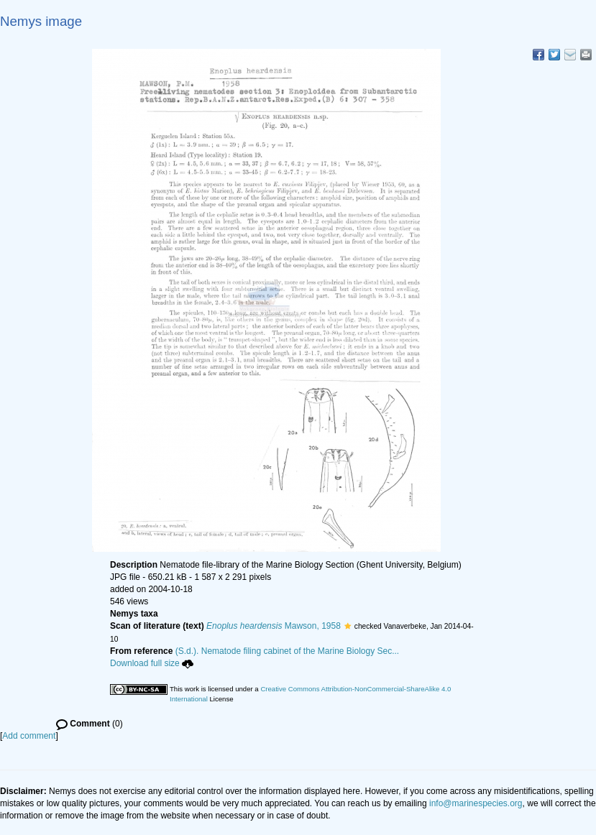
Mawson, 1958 (273, 626)
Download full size (151, 663)
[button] (347, 625)
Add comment (28, 736)
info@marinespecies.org (476, 803)
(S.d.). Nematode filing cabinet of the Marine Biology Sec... (287, 651)
